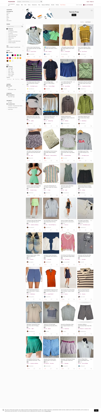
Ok (96, 410)
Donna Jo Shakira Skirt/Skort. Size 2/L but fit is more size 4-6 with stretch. (68, 221)
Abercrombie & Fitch (12, 35)
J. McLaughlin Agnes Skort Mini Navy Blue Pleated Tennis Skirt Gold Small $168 (67, 48)
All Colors (10, 52)
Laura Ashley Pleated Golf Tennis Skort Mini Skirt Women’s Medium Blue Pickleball (66, 82)
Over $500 (10, 75)
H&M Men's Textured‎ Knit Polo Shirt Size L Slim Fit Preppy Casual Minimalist (33, 325)
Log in (88, 1)
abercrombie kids (11, 36)
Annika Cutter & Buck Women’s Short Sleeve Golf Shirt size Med (34, 48)
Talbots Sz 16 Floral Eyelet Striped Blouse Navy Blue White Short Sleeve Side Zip (51, 325)
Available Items (11, 104)
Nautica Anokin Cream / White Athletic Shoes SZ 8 (33, 256)
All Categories (10, 11)
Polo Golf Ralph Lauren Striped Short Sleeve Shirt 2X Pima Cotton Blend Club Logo (50, 221)
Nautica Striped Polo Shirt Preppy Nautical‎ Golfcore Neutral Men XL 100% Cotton (84, 290)
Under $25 (10, 68)
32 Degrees (10, 30)
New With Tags (11, 96)
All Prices (9, 66)
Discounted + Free (11, 89)
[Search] (31, 2)
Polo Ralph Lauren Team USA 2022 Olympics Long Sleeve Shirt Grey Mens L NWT (83, 152)
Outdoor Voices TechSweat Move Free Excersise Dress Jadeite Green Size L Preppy (34, 186)
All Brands (10, 28)
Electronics (34, 4)
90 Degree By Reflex (12, 31)
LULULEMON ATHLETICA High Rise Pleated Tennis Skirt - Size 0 (33, 360)
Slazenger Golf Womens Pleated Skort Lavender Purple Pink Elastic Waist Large (68, 360)
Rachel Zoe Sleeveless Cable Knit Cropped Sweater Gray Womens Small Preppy (67, 325)
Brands (52, 4)
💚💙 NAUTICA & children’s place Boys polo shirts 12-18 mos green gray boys (51, 48)
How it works (79, 4)
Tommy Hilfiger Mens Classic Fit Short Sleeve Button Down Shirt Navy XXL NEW (49, 82)
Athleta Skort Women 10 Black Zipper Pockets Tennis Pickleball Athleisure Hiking (85, 186)
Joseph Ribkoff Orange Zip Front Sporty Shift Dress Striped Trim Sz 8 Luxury (51, 290)
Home (29, 4)
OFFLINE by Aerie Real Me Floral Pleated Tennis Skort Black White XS (34, 152)
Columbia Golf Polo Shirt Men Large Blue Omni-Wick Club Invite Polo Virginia (84, 256)
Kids (25, 4)
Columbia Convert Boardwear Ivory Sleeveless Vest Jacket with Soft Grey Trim (51, 256)
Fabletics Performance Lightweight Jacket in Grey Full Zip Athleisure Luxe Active (67, 117)
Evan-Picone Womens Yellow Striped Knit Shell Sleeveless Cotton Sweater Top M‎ (84, 48)
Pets (39, 4)
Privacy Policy (48, 411)
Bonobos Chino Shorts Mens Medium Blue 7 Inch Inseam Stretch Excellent (50, 360)
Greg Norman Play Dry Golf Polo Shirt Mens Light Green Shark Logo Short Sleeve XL (85, 82)
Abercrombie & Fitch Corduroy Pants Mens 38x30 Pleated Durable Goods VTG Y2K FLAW (50, 152)
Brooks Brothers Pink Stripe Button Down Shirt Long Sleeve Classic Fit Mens (67, 152)
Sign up (92, 1)
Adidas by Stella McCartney (13, 41)
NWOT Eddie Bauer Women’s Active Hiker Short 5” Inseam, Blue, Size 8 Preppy (33, 290)
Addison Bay (10, 38)
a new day (10, 33)
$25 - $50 (10, 69)
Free (8, 87)
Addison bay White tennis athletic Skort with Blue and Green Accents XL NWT (49, 117)
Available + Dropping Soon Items (14, 105)
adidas (9, 39)
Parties (57, 4)
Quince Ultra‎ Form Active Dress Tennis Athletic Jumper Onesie (68, 290)
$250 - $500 (10, 74)
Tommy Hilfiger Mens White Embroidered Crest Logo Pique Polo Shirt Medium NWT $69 (83, 360)
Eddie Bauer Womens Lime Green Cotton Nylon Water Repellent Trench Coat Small (84, 117)
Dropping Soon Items (12, 107)
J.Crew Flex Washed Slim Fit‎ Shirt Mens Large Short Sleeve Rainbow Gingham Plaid (50, 186)
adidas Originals (11, 42)
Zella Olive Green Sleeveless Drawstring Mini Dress (67, 186)
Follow (73, 15)
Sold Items (10, 109)
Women (18, 4)
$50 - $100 (10, 71)
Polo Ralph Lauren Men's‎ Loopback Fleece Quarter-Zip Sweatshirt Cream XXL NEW (83, 221)
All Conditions (10, 95)
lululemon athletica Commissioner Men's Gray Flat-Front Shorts (85, 325)
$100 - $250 (10, 72)
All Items (9, 85)
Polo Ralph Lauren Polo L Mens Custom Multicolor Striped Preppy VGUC (33, 82)
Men (22, 4)
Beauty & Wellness (46, 4)
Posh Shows (62, 4)
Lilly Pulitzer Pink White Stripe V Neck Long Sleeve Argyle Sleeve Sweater (68, 256)
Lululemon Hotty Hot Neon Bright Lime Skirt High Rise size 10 (34, 221)
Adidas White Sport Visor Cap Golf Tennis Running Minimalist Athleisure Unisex (33, 117)
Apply (22, 79)
